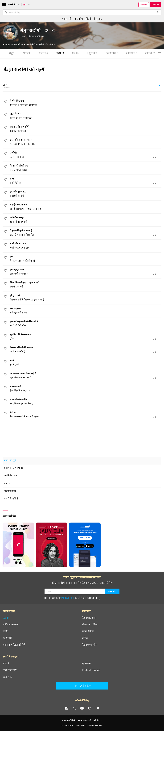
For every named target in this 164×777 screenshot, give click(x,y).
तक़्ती (5, 631)
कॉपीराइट (98, 720)
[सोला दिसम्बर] (85, 116)
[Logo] (14, 5)
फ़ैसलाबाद (32, 36)
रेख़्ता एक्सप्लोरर (89, 644)
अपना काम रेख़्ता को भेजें (14, 644)
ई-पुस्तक (92, 53)
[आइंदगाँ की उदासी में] (85, 401)
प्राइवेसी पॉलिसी (68, 720)
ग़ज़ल (43, 53)
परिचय (26, 53)
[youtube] (82, 708)
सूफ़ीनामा (86, 663)
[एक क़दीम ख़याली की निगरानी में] (85, 323)
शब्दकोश (79, 18)
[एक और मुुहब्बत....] (85, 194)
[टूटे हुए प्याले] (85, 297)
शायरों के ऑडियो (11, 498)
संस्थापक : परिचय (90, 624)
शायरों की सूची (10, 460)
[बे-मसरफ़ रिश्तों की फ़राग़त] (85, 349)
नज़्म (60, 53)
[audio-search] (157, 12)
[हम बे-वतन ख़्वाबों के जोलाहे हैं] (85, 375)
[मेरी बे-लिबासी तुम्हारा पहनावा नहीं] (85, 284)
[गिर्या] (85, 362)
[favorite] (6, 102)
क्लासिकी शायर (10, 475)
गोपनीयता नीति (67, 597)
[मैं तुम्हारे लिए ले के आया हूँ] (85, 233)
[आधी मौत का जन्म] (85, 245)
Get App (155, 4)
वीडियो (150, 53)
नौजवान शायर (10, 491)
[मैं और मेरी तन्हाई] (85, 103)
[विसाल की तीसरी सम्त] (85, 168)
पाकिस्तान (40, 36)
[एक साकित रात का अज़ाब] (85, 142)
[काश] (85, 181)
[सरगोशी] (85, 155)
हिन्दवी (6, 663)
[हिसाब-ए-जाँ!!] (85, 388)
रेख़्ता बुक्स (7, 676)
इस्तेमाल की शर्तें (84, 720)
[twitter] (74, 708)
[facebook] (66, 708)
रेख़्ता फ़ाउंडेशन (89, 617)
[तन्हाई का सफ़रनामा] (85, 207)
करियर (85, 638)
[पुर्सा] (85, 258)
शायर (64, 18)
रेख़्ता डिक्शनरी (9, 670)
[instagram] (89, 708)
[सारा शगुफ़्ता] (85, 310)
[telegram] (97, 708)
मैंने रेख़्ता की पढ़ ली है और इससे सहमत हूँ (72, 597)
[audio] (154, 157)
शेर (75, 53)
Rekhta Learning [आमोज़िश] (91, 670)
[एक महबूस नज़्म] (85, 271)
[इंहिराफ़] (85, 414)
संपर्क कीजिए (88, 631)
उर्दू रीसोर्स (7, 638)
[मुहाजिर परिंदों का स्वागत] (85, 336)
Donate (143, 4)
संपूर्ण (11, 53)
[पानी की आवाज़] (85, 220)
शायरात (7, 483)
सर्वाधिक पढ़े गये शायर (13, 468)
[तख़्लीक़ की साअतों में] (85, 129)
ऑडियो (131, 53)
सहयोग (6, 617)
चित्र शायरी (112, 53)
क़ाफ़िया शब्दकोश (10, 624)
